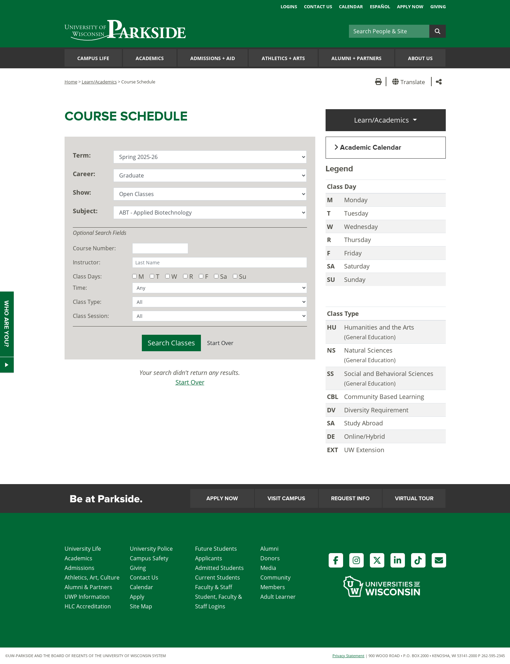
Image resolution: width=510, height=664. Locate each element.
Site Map (141, 606)
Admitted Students (219, 568)
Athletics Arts (283, 58)
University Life (83, 548)
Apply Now (410, 6)
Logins (289, 6)
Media (268, 568)
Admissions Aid (212, 58)
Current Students (217, 577)
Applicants (208, 558)
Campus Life (93, 58)
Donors (270, 558)
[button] (410, 81)
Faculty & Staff (213, 587)
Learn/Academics (99, 82)
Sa (223, 276)
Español (380, 6)
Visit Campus (286, 498)
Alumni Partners (356, 58)
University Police (151, 548)
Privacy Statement (348, 655)
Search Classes (171, 342)
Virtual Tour (414, 498)
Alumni (269, 548)
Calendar (351, 6)
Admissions (79, 568)
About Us (420, 58)
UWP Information (87, 596)
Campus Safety (149, 558)
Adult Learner (278, 596)
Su (242, 276)
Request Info (350, 498)
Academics (150, 58)
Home (71, 82)
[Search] (389, 31)
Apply (137, 596)
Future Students (216, 548)
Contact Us (318, 6)
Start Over (220, 343)
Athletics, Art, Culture (92, 577)
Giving (438, 6)
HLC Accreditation (88, 606)
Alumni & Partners (88, 587)
